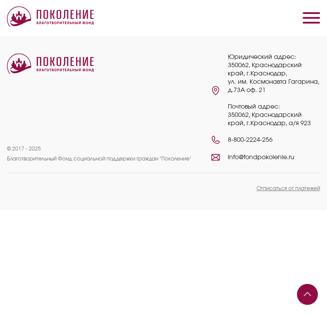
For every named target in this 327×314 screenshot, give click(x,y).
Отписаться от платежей (288, 188)
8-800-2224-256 (250, 140)
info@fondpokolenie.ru (261, 157)
